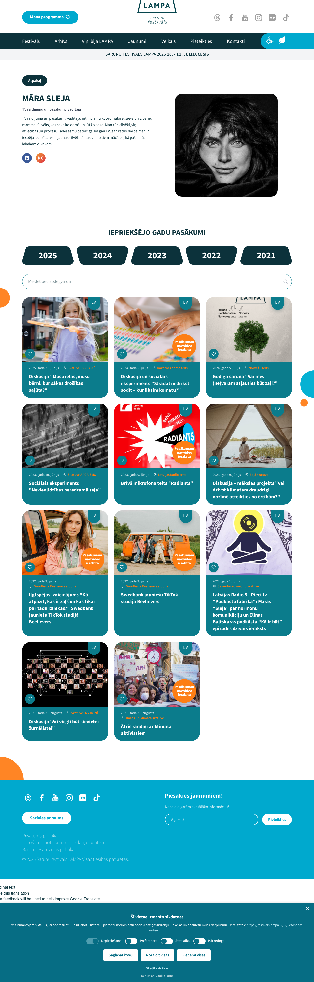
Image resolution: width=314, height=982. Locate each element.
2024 (102, 255)
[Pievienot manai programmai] (30, 354)
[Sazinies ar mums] (46, 818)
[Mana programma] (50, 17)
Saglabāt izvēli (121, 955)
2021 (266, 255)
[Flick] (272, 18)
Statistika (182, 941)
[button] (307, 908)
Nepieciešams (111, 941)
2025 (48, 255)
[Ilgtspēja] (282, 40)
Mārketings (216, 941)
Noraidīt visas (157, 955)
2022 (211, 255)
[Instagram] (258, 18)
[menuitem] (31, 41)
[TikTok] (286, 18)
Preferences (148, 941)
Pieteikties (277, 819)
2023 (157, 255)
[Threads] (217, 18)
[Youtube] (245, 18)
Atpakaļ (34, 80)
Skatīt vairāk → (157, 968)
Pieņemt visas (193, 955)
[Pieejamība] (270, 40)
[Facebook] (231, 18)
